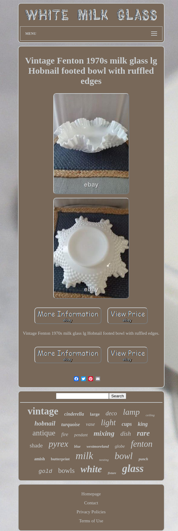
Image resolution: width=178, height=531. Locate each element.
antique (43, 433)
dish (125, 433)
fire (64, 434)
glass (133, 468)
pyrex (59, 444)
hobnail (44, 423)
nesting (104, 459)
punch (143, 459)
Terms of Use (91, 520)
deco (111, 413)
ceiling (150, 415)
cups (127, 424)
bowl (124, 456)
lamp (131, 412)
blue (77, 446)
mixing (104, 433)
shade (36, 445)
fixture (112, 473)
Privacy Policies (91, 511)
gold (45, 471)
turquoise (70, 424)
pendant (81, 435)
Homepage (91, 493)
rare (143, 433)
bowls (66, 470)
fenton (142, 444)
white (91, 469)
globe (120, 446)
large (95, 414)
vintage (43, 411)
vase (90, 424)
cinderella (74, 414)
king (143, 424)
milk (84, 455)
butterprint (60, 459)
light (108, 422)
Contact (91, 502)
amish (39, 459)
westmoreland (97, 446)
